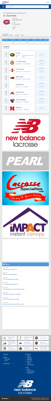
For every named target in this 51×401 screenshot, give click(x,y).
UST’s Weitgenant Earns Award (10, 279)
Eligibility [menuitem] (29, 358)
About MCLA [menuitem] (30, 373)
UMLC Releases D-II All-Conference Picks (13, 289)
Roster (11, 35)
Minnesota (20, 92)
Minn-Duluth (22, 61)
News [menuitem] (28, 369)
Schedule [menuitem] (5, 354)
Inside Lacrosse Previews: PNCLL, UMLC (13, 304)
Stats (22, 35)
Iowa (18, 53)
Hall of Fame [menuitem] (30, 364)
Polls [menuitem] (6, 360)
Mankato (27, 102)
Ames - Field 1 (27, 71)
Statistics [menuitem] (29, 359)
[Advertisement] (25, 250)
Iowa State (20, 69)
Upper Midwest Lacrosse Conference (15, 13)
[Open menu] (3, 6)
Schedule (5, 35)
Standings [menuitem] (7, 359)
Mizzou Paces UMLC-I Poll (10, 269)
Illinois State (19, 77)
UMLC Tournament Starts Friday (11, 299)
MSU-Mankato (21, 100)
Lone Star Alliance (43, 337)
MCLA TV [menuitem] (29, 361)
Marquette (20, 84)
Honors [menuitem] (29, 363)
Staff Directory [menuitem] (31, 371)
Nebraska (19, 107)
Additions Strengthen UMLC (10, 274)
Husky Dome (27, 63)
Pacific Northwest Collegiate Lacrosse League (12, 343)
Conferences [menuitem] (6, 363)
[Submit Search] (7, 6)
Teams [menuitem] (29, 356)
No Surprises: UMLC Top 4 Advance (12, 294)
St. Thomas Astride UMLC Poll (10, 284)
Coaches (17, 35)
